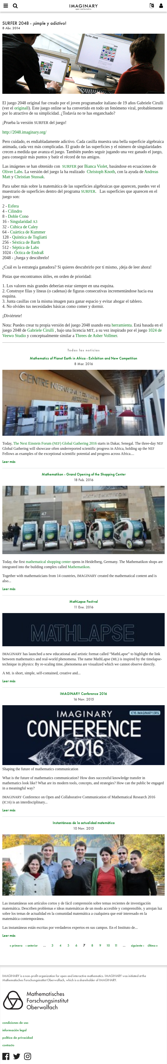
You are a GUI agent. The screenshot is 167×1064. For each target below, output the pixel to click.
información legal (14, 1030)
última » (153, 945)
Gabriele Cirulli (40, 330)
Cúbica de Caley (24, 227)
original (20, 108)
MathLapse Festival (83, 601)
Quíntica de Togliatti (29, 237)
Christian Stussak (29, 176)
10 (108, 945)
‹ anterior (32, 945)
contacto (8, 1045)
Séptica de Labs (25, 247)
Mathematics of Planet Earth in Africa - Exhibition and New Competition (83, 358)
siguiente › (137, 945)
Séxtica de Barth (26, 242)
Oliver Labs (12, 171)
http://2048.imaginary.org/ (24, 132)
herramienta (121, 325)
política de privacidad (17, 1037)
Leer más (8, 461)
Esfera (13, 206)
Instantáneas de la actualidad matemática (84, 822)
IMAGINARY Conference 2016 (83, 693)
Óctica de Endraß (29, 252)
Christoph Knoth (101, 171)
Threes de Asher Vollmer (96, 335)
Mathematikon (78, 567)
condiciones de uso (15, 1022)
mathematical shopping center (48, 562)
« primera (16, 945)
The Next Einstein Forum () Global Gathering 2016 (54, 443)
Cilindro (15, 211)
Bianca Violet (95, 166)
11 (116, 945)
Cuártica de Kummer (27, 232)
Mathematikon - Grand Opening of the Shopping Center (84, 474)
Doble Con (17, 216)
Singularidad (23, 221)
